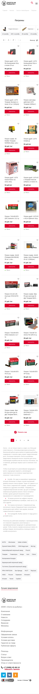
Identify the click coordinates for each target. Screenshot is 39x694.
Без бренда (18, 570)
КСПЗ (4, 542)
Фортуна (33, 570)
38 (28, 440)
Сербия (18, 578)
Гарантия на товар (8, 643)
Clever (34, 554)
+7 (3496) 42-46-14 (12, 667)
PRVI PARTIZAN (7, 570)
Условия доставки (8, 640)
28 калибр (25, 34)
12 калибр (5, 34)
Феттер (33, 546)
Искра (22, 554)
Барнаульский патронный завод (12, 562)
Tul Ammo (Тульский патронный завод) (14, 566)
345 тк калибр (15, 34)
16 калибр (33, 34)
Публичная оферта (8, 646)
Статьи (3, 654)
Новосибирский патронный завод (12, 550)
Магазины (5, 626)
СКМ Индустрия (23, 546)
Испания (27, 574)
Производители (7, 660)
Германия (19, 574)
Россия (10, 574)
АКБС (4, 574)
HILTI (26, 570)
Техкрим (4, 554)
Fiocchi (28, 550)
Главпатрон (13, 554)
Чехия (11, 578)
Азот (27, 554)
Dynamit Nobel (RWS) (8, 546)
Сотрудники (5, 620)
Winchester (11, 542)
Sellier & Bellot (22, 542)
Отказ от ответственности (11, 663)
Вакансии (4, 623)
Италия (4, 578)
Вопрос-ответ (6, 657)
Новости (4, 617)
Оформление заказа (9, 634)
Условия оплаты (7, 637)
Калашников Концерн (9, 558)
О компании (5, 614)
